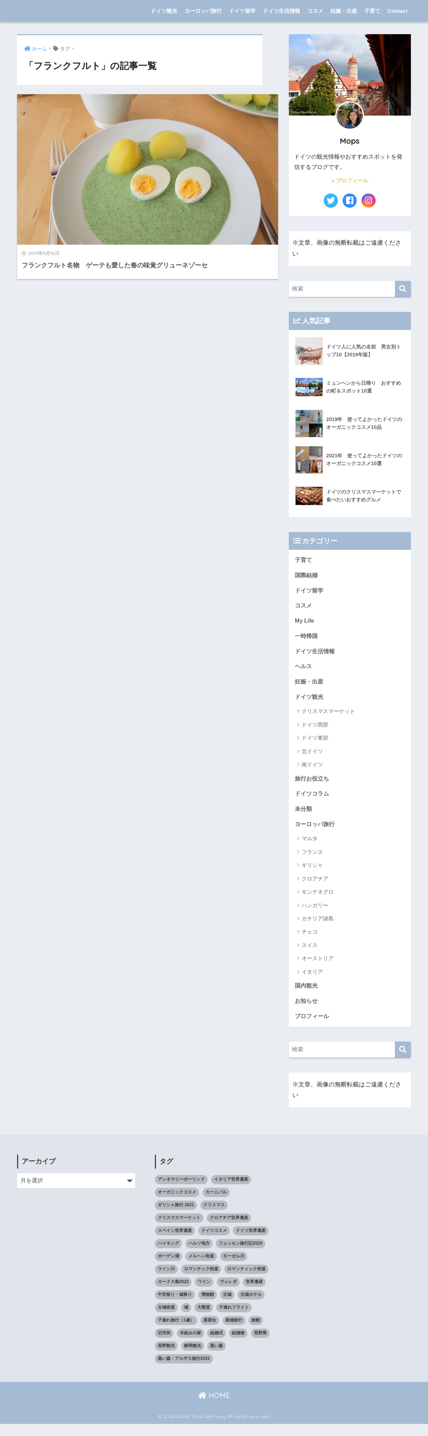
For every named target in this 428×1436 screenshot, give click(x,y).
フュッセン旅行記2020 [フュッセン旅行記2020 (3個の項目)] (240, 1255)
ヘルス (304, 671)
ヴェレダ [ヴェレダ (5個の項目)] (228, 1293)
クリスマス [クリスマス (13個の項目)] (214, 1216)
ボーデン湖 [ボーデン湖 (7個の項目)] (168, 1268)
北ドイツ (312, 758)
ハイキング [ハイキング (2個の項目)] (168, 1255)
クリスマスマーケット (328, 718)
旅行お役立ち (313, 786)
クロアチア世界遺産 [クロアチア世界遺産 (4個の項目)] (229, 1229)
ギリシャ (312, 875)
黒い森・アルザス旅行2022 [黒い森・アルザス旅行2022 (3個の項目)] (184, 1370)
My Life (305, 624)
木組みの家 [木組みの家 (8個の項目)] (190, 1344)
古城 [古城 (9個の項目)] (227, 1306)
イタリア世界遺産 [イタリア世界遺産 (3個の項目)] (231, 1191)
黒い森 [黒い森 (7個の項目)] (216, 1357)
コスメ (315, 11)
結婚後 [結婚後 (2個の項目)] (238, 1344)
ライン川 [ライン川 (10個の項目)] (166, 1280)
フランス (312, 862)
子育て (372, 11)
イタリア (312, 982)
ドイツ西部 (315, 732)
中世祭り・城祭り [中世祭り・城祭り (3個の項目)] (175, 1306)
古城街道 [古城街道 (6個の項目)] (166, 1319)
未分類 (304, 817)
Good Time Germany (67, 11)
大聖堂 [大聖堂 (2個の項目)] (203, 1319)
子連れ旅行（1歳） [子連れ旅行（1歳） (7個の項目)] (176, 1332)
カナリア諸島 (318, 928)
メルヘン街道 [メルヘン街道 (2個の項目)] (201, 1268)
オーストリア (318, 968)
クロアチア (315, 888)
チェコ (310, 941)
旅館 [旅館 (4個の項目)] (255, 1332)
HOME (214, 1407)
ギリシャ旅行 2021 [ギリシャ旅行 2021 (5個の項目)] (176, 1216)
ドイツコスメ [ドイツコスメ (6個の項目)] (214, 1242)
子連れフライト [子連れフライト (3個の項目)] (234, 1319)
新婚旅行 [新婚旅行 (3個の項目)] (233, 1332)
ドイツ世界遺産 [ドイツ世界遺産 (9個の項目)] (251, 1242)
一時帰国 (307, 640)
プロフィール (313, 1028)
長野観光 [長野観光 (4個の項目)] (166, 1357)
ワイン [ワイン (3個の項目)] (204, 1293)
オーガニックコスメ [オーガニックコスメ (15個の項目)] (177, 1204)
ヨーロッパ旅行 (203, 11)
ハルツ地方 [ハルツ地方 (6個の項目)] (199, 1255)
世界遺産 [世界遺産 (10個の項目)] (254, 1293)
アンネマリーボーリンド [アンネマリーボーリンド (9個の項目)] (181, 1191)
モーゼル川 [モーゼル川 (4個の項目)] (233, 1268)
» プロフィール (349, 180)
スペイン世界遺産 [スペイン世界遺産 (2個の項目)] (175, 1242)
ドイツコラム (313, 801)
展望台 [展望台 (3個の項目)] (209, 1332)
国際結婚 (307, 576)
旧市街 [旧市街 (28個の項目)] (164, 1344)
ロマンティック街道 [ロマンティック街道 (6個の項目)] (246, 1280)
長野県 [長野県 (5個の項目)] (260, 1344)
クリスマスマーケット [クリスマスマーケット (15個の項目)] (179, 1229)
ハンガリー (315, 915)
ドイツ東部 (315, 745)
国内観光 (307, 996)
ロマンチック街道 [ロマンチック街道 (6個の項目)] (201, 1280)
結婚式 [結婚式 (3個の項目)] (216, 1344)
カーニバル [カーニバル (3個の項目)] (216, 1204)
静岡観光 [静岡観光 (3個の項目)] (192, 1357)
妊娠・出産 (343, 11)
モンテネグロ (318, 902)
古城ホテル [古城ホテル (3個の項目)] (251, 1306)
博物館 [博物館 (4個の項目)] (207, 1306)
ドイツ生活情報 (281, 11)
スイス (310, 955)
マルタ (310, 848)
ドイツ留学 (242, 11)
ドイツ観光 (164, 11)
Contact (397, 11)
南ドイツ (312, 771)
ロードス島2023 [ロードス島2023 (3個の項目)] (173, 1293)
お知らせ (307, 1012)
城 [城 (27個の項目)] (186, 1319)
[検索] (403, 289)
